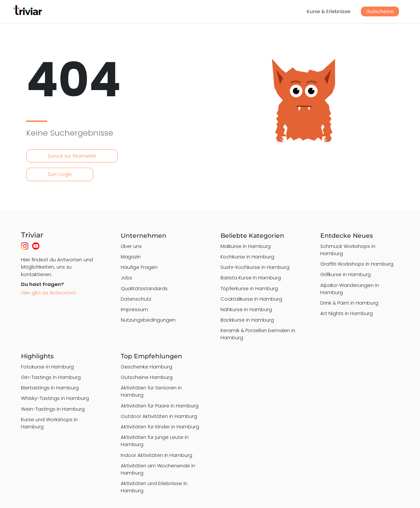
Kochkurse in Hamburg (247, 256)
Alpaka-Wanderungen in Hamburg (349, 289)
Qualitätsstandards (144, 288)
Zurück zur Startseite (72, 155)
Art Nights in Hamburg (346, 313)
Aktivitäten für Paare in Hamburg (160, 405)
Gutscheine (380, 11)
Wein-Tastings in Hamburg (53, 408)
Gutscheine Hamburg (147, 377)
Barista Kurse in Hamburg (250, 277)
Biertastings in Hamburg (50, 387)
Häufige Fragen (139, 267)
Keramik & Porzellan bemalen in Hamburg (257, 334)
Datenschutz (136, 298)
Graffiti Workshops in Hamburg (356, 263)
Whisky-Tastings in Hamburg (55, 398)
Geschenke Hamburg (146, 366)
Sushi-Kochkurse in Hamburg (254, 267)
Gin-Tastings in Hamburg (51, 377)
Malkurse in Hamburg (245, 246)
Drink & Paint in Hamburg (349, 302)
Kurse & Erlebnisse (328, 11)
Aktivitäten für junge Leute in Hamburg (155, 441)
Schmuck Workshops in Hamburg (347, 250)
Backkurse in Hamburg (247, 319)
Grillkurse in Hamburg (345, 274)
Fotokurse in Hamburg (47, 366)
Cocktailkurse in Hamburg (251, 298)
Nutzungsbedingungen (148, 319)
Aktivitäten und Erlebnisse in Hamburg (154, 487)
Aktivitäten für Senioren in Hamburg (151, 391)
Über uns (131, 246)
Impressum (134, 309)
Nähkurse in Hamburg (246, 309)
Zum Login (60, 174)
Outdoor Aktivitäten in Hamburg (159, 416)
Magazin (131, 256)
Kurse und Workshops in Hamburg (49, 423)
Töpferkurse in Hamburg (249, 288)
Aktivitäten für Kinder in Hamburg (160, 426)
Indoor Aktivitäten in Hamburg (156, 455)
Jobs (126, 277)
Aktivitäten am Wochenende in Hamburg (158, 469)
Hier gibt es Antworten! (48, 292)
